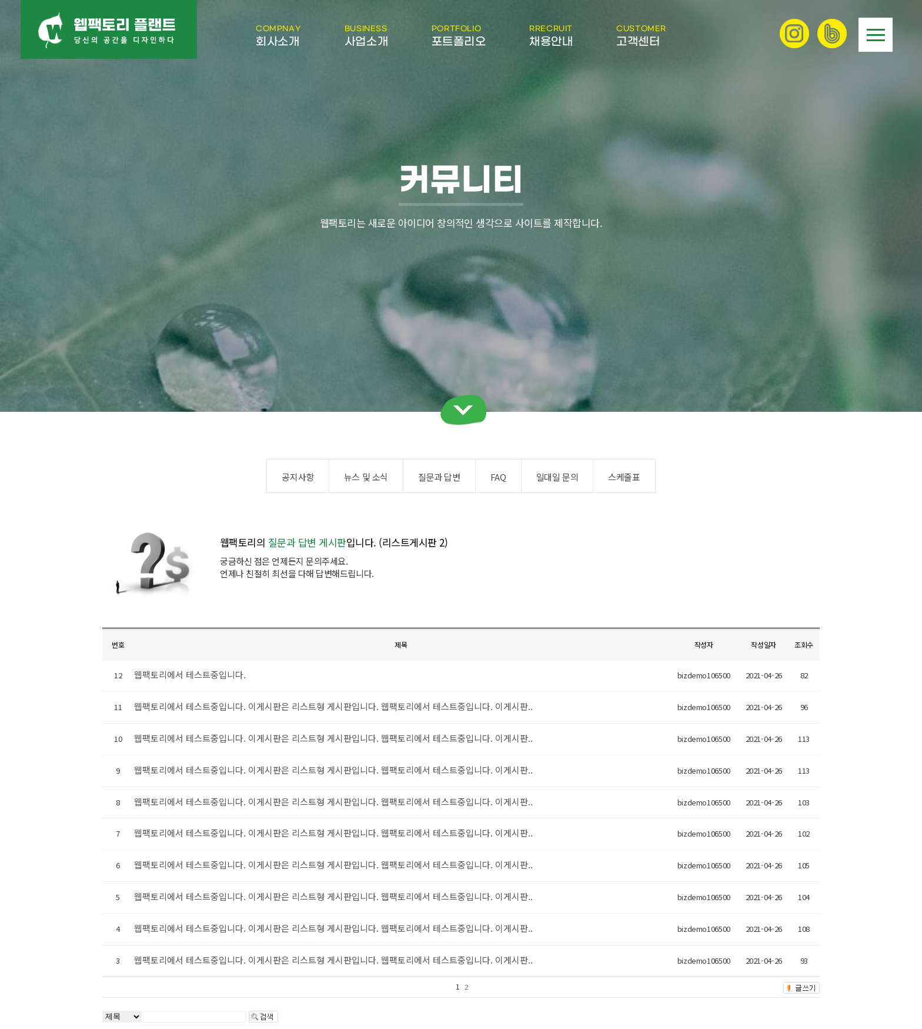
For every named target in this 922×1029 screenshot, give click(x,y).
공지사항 (297, 477)
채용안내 (551, 36)
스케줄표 (624, 477)
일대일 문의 (557, 477)
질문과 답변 (439, 477)
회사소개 (278, 36)
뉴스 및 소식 (366, 477)
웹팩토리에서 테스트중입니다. (190, 674)
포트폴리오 (459, 36)
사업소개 (366, 36)
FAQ (498, 477)
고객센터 (641, 36)
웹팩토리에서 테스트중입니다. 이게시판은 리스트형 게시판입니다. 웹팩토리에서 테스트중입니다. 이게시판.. (333, 706)
